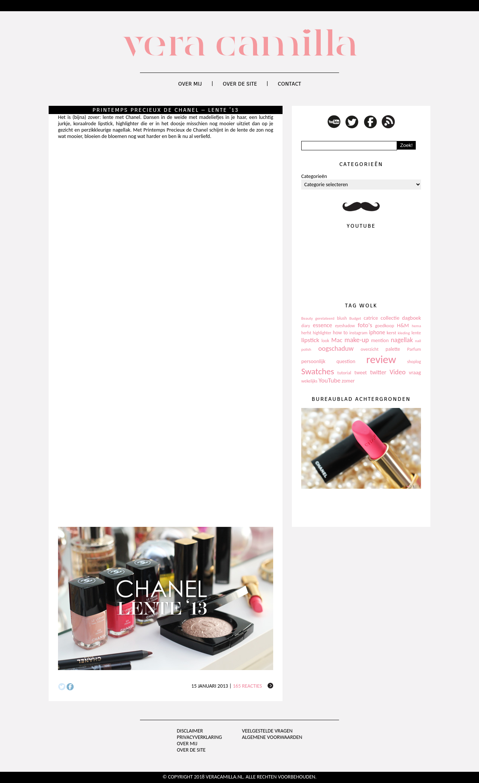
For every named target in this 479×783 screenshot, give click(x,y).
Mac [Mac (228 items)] (336, 340)
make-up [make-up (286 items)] (356, 340)
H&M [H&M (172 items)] (403, 325)
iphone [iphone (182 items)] (377, 332)
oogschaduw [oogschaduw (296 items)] (336, 348)
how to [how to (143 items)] (340, 332)
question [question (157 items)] (345, 361)
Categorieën (314, 176)
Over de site (240, 83)
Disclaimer (190, 731)
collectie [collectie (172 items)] (390, 317)
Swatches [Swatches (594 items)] (317, 371)
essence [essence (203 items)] (322, 325)
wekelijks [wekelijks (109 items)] (309, 381)
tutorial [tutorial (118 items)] (344, 372)
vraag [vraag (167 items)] (415, 372)
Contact (289, 83)
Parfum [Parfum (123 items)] (414, 349)
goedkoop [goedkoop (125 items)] (384, 325)
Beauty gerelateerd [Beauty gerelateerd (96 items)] (318, 318)
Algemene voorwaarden (272, 737)
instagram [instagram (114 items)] (358, 332)
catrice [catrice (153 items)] (371, 318)
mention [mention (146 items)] (379, 340)
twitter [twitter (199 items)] (378, 372)
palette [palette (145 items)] (392, 349)
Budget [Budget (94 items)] (355, 318)
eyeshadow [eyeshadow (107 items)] (345, 325)
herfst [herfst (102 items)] (306, 332)
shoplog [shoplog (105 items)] (414, 361)
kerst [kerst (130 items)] (391, 332)
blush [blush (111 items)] (342, 318)
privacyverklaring (199, 737)
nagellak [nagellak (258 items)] (402, 340)
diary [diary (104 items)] (305, 325)
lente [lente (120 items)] (416, 332)
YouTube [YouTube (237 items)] (329, 380)
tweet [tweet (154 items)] (360, 372)
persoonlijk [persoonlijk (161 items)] (313, 361)
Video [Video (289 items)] (398, 372)
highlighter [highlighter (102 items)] (322, 332)
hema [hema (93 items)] (416, 325)
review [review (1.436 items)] (381, 359)
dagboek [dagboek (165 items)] (411, 317)
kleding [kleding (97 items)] (404, 333)
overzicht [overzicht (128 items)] (370, 349)
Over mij (190, 83)
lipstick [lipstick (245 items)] (310, 340)
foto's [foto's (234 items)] (365, 325)
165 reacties (247, 686)
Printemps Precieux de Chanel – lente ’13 (165, 110)
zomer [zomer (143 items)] (348, 381)
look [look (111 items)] (325, 340)
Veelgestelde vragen (267, 731)
